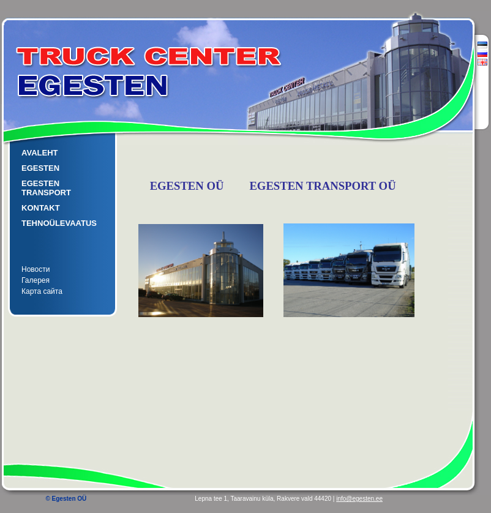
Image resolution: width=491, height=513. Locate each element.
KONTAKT (40, 207)
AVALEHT (39, 152)
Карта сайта (41, 291)
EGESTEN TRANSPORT (46, 188)
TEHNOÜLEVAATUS (59, 223)
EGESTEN (40, 168)
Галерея (35, 280)
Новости (35, 269)
